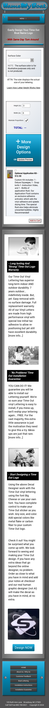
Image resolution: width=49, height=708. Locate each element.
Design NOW (23, 648)
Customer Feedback (23, 676)
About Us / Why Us (23, 672)
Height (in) (17, 106)
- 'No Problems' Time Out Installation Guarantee (20, 376)
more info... (15, 335)
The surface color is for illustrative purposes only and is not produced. (22, 68)
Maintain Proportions (15, 120)
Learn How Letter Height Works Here (23, 88)
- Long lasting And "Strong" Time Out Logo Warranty (21, 266)
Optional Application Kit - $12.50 (26, 174)
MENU (23, 18)
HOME (23, 667)
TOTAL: (18, 127)
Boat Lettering (23, 681)
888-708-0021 (21, 705)
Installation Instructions (23, 685)
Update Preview (25, 159)
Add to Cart (35, 220)
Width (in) (17, 113)
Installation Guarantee (23, 690)
